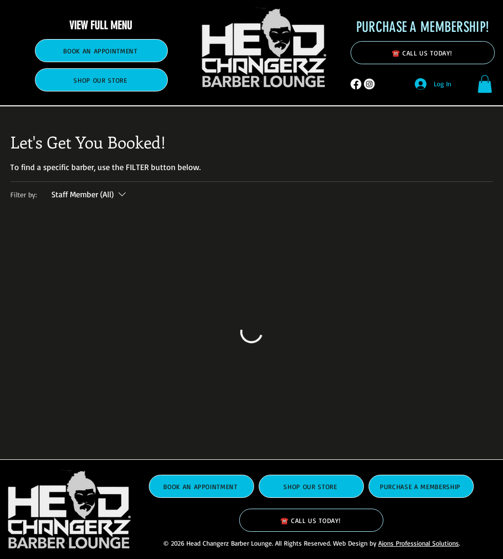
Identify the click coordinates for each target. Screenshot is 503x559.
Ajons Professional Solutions (418, 543)
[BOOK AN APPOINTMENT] (101, 50)
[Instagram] (369, 84)
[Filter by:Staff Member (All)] (89, 194)
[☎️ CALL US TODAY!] (423, 52)
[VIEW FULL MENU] (101, 25)
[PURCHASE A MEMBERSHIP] (421, 486)
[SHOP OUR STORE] (101, 79)
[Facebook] (356, 84)
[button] (484, 84)
